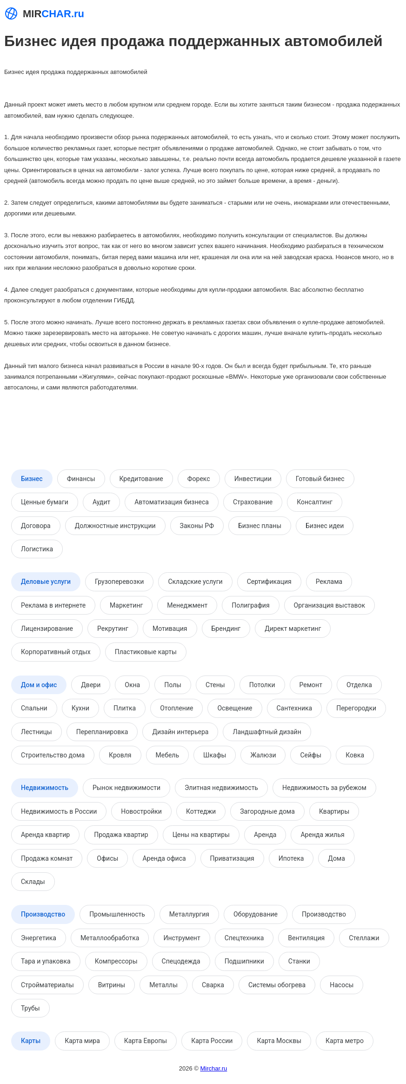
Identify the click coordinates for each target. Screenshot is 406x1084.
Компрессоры (116, 961)
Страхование (253, 502)
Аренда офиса (164, 858)
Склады (33, 881)
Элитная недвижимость (221, 787)
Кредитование (141, 478)
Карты (30, 1040)
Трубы (30, 1008)
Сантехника (295, 708)
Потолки (262, 685)
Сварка (213, 985)
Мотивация (170, 628)
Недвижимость (44, 787)
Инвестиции (253, 478)
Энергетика (38, 938)
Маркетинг (126, 605)
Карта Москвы (279, 1040)
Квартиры (334, 811)
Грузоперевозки (119, 581)
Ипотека (291, 858)
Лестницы (36, 732)
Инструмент (181, 938)
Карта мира (82, 1040)
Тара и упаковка (46, 961)
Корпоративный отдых (56, 652)
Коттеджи (201, 811)
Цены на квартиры (201, 834)
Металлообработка (110, 938)
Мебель (168, 755)
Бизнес (32, 478)
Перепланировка (102, 732)
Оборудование (255, 914)
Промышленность (117, 914)
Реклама (329, 581)
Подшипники (244, 961)
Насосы (341, 985)
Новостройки (141, 811)
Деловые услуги (46, 581)
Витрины (111, 985)
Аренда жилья (322, 834)
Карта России (212, 1040)
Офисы (107, 858)
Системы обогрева (277, 985)
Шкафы (214, 755)
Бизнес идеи (325, 525)
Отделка (359, 685)
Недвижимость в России (59, 811)
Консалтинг (315, 502)
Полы (172, 685)
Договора (36, 525)
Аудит (101, 502)
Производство (43, 914)
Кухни (80, 708)
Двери (90, 685)
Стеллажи (364, 938)
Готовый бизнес (320, 478)
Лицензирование (47, 628)
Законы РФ (197, 525)
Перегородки (356, 708)
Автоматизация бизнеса (171, 502)
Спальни (34, 708)
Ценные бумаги (44, 502)
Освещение (234, 708)
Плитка (124, 708)
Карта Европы (145, 1040)
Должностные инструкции (115, 525)
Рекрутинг (112, 628)
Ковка (355, 755)
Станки (299, 961)
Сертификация (269, 581)
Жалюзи (263, 755)
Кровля (120, 755)
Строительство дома (53, 755)
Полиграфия (250, 605)
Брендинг (226, 628)
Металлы (163, 985)
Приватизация (232, 858)
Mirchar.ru (213, 1068)
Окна (132, 685)
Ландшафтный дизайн (267, 732)
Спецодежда (181, 961)
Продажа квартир (121, 834)
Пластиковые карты (146, 652)
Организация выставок (329, 605)
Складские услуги (195, 581)
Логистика (37, 549)
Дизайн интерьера (180, 732)
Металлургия (189, 914)
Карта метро (345, 1040)
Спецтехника (244, 938)
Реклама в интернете (53, 605)
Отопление (176, 708)
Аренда (265, 834)
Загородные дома (267, 811)
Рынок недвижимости (126, 787)
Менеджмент (187, 605)
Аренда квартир (45, 834)
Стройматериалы (47, 985)
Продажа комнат (47, 858)
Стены (215, 685)
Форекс (198, 478)
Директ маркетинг (293, 628)
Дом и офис (39, 685)
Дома (336, 858)
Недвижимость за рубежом (324, 787)
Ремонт (311, 685)
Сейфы (310, 755)
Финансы (81, 478)
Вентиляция (306, 938)
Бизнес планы (259, 525)
